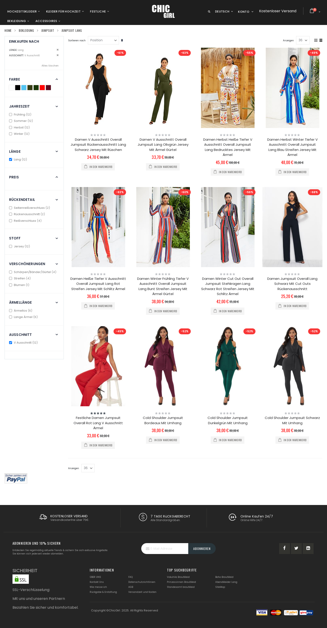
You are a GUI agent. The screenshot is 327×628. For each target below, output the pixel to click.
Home (8, 30)
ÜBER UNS (95, 577)
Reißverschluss (26, 221)
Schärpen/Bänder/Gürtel (33, 272)
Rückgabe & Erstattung (103, 592)
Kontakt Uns (97, 582)
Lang (18, 159)
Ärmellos (21, 310)
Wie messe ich (98, 587)
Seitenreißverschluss (30, 208)
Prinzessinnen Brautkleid (181, 582)
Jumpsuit (47, 30)
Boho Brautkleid (224, 577)
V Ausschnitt (24, 342)
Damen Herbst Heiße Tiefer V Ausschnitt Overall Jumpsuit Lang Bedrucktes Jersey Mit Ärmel (227, 147)
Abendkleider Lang (226, 582)
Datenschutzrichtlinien (141, 582)
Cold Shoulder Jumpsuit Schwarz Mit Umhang (292, 420)
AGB (130, 587)
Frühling (20, 114)
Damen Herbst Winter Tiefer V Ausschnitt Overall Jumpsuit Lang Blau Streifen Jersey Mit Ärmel (292, 147)
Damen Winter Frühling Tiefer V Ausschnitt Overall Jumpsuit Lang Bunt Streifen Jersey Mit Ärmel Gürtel (163, 286)
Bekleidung (26, 30)
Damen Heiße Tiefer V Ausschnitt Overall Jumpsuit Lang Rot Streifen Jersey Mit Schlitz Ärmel (98, 283)
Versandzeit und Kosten (142, 592)
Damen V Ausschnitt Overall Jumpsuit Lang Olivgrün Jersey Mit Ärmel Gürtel (163, 144)
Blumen (19, 285)
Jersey (20, 246)
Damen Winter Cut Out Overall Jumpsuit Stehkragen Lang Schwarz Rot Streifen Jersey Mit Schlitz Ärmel (227, 286)
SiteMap (220, 587)
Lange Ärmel (24, 317)
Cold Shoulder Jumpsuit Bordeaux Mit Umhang (163, 420)
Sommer (21, 121)
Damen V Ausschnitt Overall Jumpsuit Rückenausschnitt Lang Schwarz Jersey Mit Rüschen (98, 144)
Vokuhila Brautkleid (178, 577)
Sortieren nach (77, 40)
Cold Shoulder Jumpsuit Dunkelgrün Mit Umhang (228, 420)
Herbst (20, 127)
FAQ (130, 577)
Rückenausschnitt (27, 214)
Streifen (20, 278)
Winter (20, 134)
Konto (243, 12)
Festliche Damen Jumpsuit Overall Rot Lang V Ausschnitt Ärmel (98, 422)
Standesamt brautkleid (181, 587)
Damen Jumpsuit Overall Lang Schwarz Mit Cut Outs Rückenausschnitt (292, 283)
